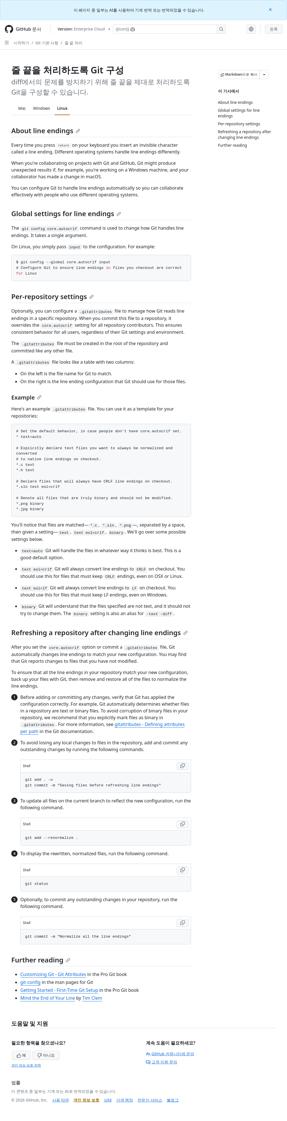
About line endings (45, 130)
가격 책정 (124, 1100)
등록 (274, 29)
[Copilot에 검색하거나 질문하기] (169, 29)
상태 (108, 1100)
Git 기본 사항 (46, 42)
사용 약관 (60, 1100)
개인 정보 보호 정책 (26, 1065)
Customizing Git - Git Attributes (53, 974)
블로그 (173, 1100)
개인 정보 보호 (86, 1100)
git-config (30, 982)
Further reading (40, 959)
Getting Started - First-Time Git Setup (59, 990)
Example (26, 397)
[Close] (270, 9)
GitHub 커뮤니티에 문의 (170, 1053)
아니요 (46, 1055)
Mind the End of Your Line (47, 998)
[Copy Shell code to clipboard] (183, 766)
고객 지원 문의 (161, 1062)
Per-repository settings (52, 296)
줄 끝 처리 (73, 42)
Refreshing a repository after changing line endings (99, 632)
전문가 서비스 (149, 1100)
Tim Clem (92, 998)
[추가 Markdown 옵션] (264, 74)
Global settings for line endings (66, 213)
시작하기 (21, 42)
